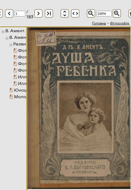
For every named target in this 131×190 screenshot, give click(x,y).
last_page (49, 13)
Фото (24, 50)
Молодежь (25, 96)
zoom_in (116, 13)
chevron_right (38, 13)
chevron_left (9, 13)
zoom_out (91, 13)
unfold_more (64, 13)
